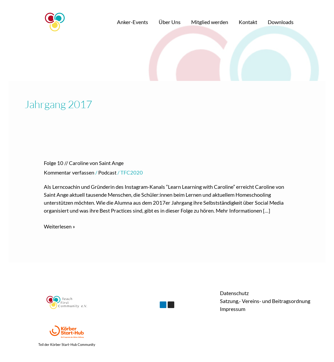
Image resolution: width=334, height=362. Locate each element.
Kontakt (248, 22)
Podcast (107, 172)
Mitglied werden (209, 22)
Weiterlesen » (59, 226)
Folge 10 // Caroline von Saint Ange (84, 163)
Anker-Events (132, 22)
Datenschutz (234, 293)
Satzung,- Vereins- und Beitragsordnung (265, 301)
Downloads (281, 22)
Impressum (232, 309)
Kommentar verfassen (69, 172)
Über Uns (170, 22)
